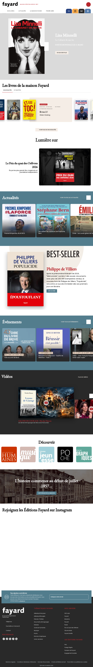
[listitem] (3, 638)
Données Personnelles (44, 662)
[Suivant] (46, 49)
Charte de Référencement (58, 662)
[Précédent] (46, 44)
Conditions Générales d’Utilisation (26, 662)
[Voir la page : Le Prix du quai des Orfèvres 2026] (46, 161)
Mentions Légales (10, 662)
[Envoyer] (86, 597)
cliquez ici (22, 601)
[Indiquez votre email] (66, 596)
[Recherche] (88, 4)
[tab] (4, 11)
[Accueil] (10, 4)
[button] (61, 52)
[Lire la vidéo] (46, 402)
